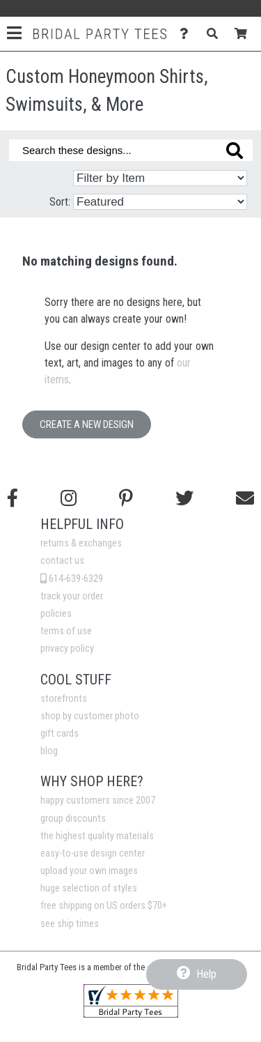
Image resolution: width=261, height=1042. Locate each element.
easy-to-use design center (92, 853)
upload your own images (89, 871)
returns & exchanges (81, 543)
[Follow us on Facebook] (12, 498)
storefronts (63, 699)
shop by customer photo (89, 716)
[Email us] (245, 498)
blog (49, 751)
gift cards (59, 734)
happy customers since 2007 (97, 800)
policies (56, 614)
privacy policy (67, 648)
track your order (71, 596)
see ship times (69, 924)
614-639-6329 (71, 579)
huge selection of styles (88, 888)
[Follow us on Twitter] (184, 498)
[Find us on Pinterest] (126, 498)
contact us (62, 561)
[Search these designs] (131, 150)
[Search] (216, 34)
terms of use (66, 631)
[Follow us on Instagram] (69, 498)
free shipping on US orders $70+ (103, 906)
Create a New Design (87, 424)
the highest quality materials (97, 836)
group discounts (73, 819)
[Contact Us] (187, 34)
